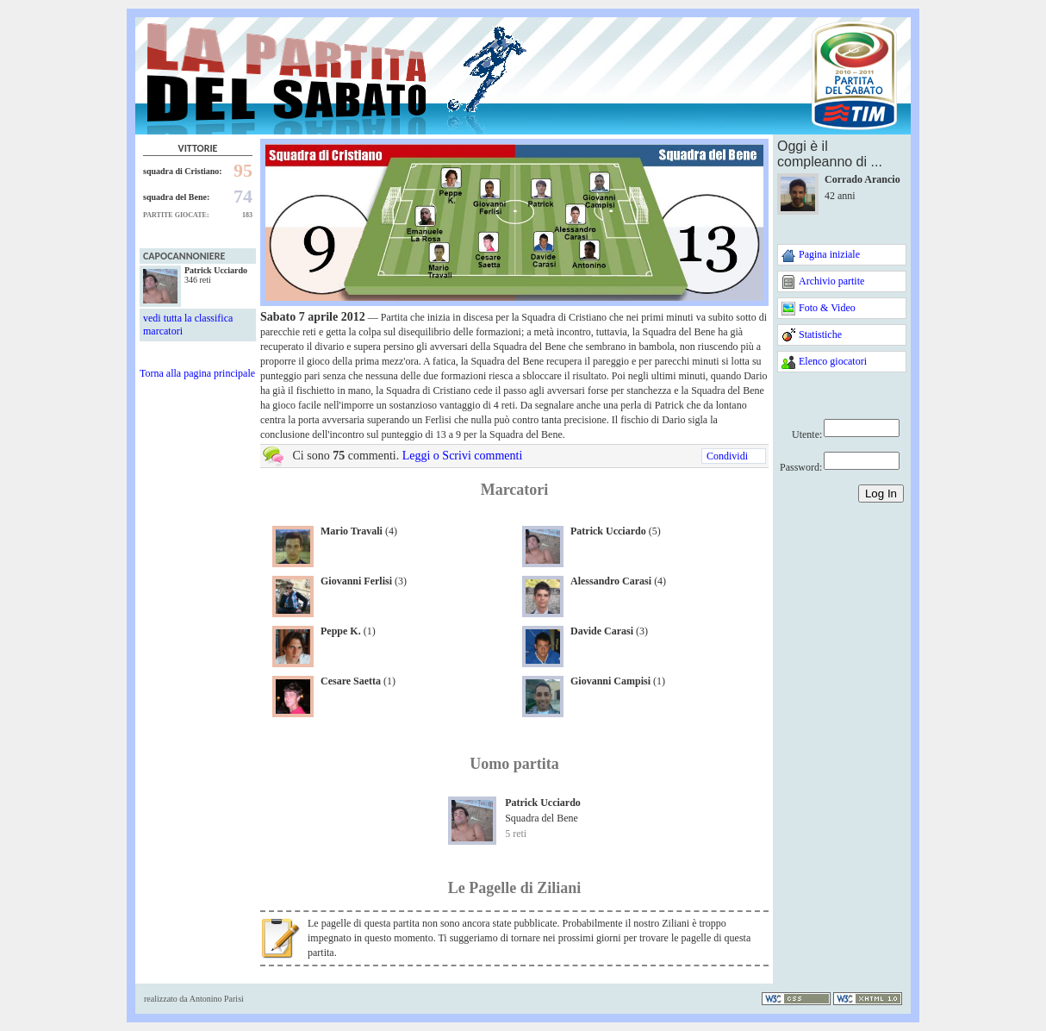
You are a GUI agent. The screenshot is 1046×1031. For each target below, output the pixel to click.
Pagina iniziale (829, 254)
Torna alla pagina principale (197, 373)
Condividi (727, 456)
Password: (801, 467)
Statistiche (820, 334)
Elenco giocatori (833, 361)
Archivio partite (831, 281)
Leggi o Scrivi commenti (462, 455)
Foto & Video (827, 308)
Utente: (807, 434)
